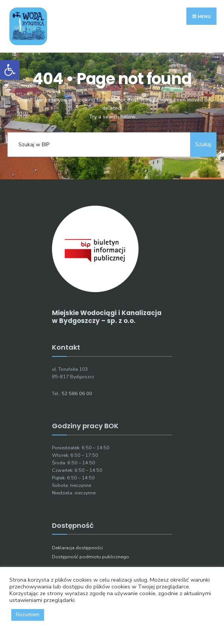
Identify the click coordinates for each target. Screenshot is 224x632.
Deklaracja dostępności (77, 547)
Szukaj (203, 144)
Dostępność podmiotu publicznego (90, 556)
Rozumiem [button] (28, 614)
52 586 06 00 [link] (77, 393)
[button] (10, 70)
